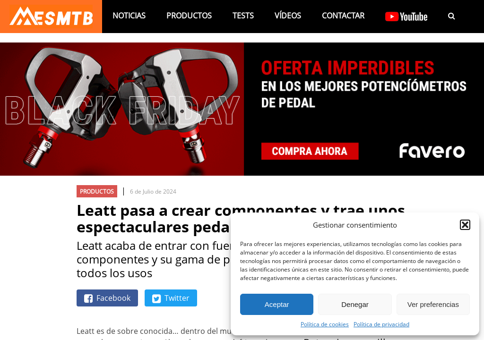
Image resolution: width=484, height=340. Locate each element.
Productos (189, 15)
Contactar (343, 15)
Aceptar (277, 304)
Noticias (129, 15)
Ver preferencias (433, 304)
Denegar (355, 304)
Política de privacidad (381, 324)
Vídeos (288, 15)
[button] (465, 225)
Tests (243, 15)
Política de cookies (325, 324)
